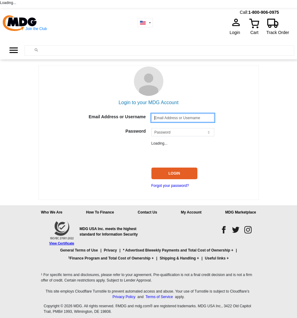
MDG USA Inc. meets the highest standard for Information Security (109, 232)
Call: (244, 12)
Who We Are (52, 212)
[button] (148, 257)
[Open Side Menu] (13, 50)
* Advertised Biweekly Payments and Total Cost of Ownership (176, 250)
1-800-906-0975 (263, 12)
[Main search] (36, 50)
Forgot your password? (170, 186)
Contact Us (147, 212)
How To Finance (100, 212)
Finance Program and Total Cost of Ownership (109, 258)
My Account (191, 212)
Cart (254, 32)
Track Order (277, 32)
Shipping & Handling (178, 258)
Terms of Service (159, 297)
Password (135, 131)
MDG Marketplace (240, 212)
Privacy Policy (123, 297)
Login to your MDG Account (149, 102)
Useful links (215, 258)
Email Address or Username (117, 116)
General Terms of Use (79, 250)
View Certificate (61, 243)
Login (237, 32)
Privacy (110, 250)
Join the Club (36, 29)
